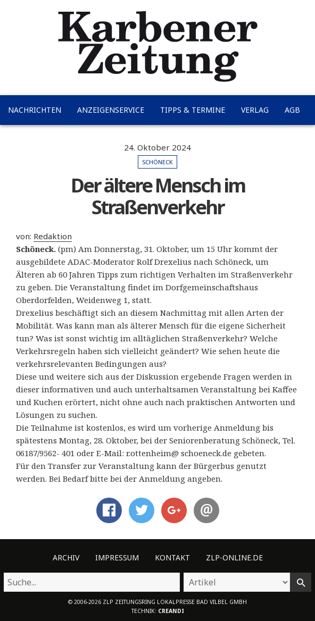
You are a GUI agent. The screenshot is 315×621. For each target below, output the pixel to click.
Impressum (117, 557)
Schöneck (157, 162)
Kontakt (172, 557)
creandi (171, 611)
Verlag (255, 110)
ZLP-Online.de (234, 557)
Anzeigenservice (110, 110)
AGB (292, 110)
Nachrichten (34, 110)
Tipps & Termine (192, 110)
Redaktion (53, 236)
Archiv (66, 557)
